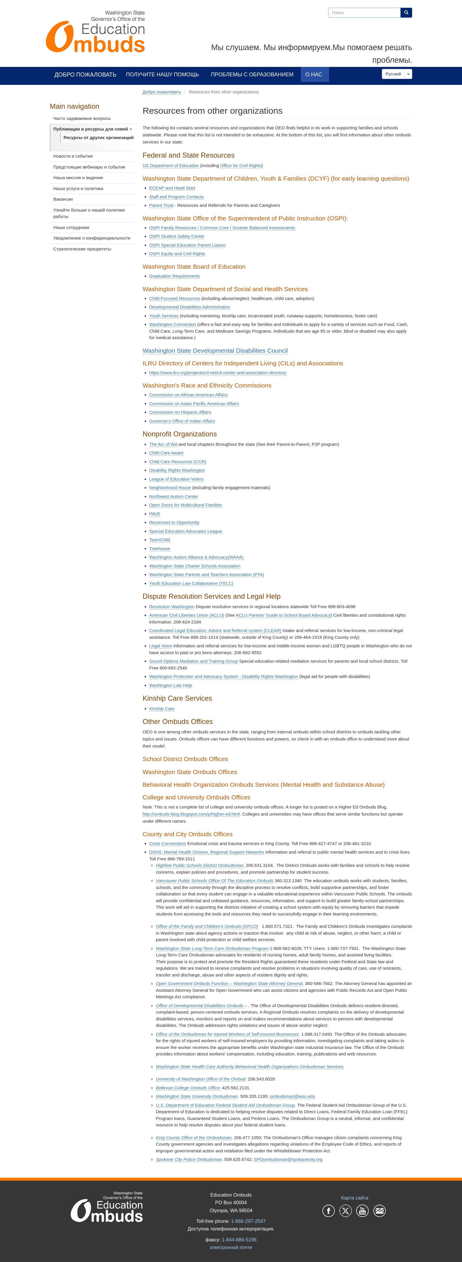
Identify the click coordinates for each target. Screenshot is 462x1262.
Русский (393, 74)
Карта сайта (354, 1197)
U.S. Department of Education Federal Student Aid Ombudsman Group (225, 1105)
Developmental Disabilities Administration (189, 306)
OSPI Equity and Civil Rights (177, 253)
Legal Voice (160, 645)
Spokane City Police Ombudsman (189, 1159)
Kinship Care (162, 708)
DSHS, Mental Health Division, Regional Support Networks (206, 851)
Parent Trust (161, 205)
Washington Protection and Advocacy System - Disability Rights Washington (223, 676)
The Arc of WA (163, 444)
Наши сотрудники (71, 227)
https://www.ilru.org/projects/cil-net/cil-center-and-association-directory (217, 372)
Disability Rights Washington (177, 470)
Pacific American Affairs (215, 403)
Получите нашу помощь (162, 74)
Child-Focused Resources (174, 298)
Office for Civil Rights (240, 165)
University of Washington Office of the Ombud (200, 1078)
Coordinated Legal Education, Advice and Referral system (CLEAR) (215, 630)
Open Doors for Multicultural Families (185, 504)
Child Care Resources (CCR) (177, 461)
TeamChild (159, 539)
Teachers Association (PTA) (236, 574)
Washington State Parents (175, 574)
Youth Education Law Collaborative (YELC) (191, 583)
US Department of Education (171, 165)
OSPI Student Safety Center (177, 236)
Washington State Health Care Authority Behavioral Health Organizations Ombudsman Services (249, 1066)
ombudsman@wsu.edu (292, 1096)
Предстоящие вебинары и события (89, 166)
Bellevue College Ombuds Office (188, 1087)
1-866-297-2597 (248, 1221)
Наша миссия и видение (78, 177)
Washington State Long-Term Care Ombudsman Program (212, 948)
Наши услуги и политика (78, 188)
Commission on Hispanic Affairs (180, 412)
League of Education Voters (176, 478)
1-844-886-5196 (239, 1239)
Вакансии (63, 199)
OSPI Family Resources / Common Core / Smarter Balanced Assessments (222, 227)
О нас (314, 74)
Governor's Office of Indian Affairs (182, 420)
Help (187, 685)
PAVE (155, 513)
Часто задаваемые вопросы (82, 118)
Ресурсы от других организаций (99, 137)
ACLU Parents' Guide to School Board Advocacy (283, 615)
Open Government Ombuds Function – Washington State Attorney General (229, 983)
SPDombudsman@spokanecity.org (288, 1159)
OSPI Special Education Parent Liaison (187, 245)
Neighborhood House (170, 487)
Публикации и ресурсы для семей (92, 128)
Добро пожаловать (86, 74)
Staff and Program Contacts (176, 196)
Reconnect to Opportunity (174, 522)
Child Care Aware (166, 452)
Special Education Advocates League (185, 531)
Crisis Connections (167, 843)
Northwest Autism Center (173, 496)
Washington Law (166, 685)
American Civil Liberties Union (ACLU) (186, 615)
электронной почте (231, 1247)
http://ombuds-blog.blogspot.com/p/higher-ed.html (191, 813)
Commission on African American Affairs (188, 394)
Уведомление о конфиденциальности (91, 237)
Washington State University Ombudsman (197, 1096)
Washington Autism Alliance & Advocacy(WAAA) (196, 557)
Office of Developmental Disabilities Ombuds (199, 1005)
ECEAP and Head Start (172, 187)
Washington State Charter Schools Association (195, 565)
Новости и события (73, 156)
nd (206, 574)
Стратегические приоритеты (82, 248)
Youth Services (164, 315)
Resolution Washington (172, 606)
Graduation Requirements (174, 275)
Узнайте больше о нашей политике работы (89, 213)
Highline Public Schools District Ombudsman (199, 865)
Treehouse (159, 548)
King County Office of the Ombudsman (194, 1137)
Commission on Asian (170, 403)
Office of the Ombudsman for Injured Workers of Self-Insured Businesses (227, 1034)
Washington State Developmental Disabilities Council (215, 350)
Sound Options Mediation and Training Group (193, 661)
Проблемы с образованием (252, 74)
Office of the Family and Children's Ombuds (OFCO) (207, 926)
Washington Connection (172, 324)
